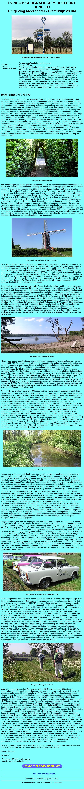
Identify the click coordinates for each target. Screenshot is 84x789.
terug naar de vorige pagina (44, 774)
